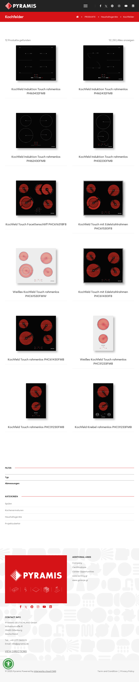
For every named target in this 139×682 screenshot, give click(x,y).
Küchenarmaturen (14, 510)
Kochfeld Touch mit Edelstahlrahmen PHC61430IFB (103, 294)
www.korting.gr (80, 575)
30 (114, 40)
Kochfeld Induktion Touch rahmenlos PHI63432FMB (35, 91)
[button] (8, 664)
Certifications (79, 567)
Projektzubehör (12, 523)
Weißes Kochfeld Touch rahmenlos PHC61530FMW (36, 294)
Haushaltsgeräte (109, 16)
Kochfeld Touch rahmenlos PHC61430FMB (36, 359)
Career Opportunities (83, 571)
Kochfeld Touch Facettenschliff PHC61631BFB (36, 224)
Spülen (8, 503)
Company (77, 563)
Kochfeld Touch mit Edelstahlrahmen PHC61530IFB (103, 226)
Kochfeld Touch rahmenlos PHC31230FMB (36, 427)
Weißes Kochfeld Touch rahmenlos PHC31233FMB (103, 361)
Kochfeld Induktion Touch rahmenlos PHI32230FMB (103, 159)
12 (110, 40)
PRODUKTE (90, 16)
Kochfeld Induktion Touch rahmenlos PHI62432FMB (103, 91)
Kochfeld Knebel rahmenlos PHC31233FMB (103, 427)
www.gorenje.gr (80, 580)
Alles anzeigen (125, 40)
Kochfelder (128, 16)
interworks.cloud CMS (45, 671)
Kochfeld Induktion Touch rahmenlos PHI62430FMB (35, 159)
